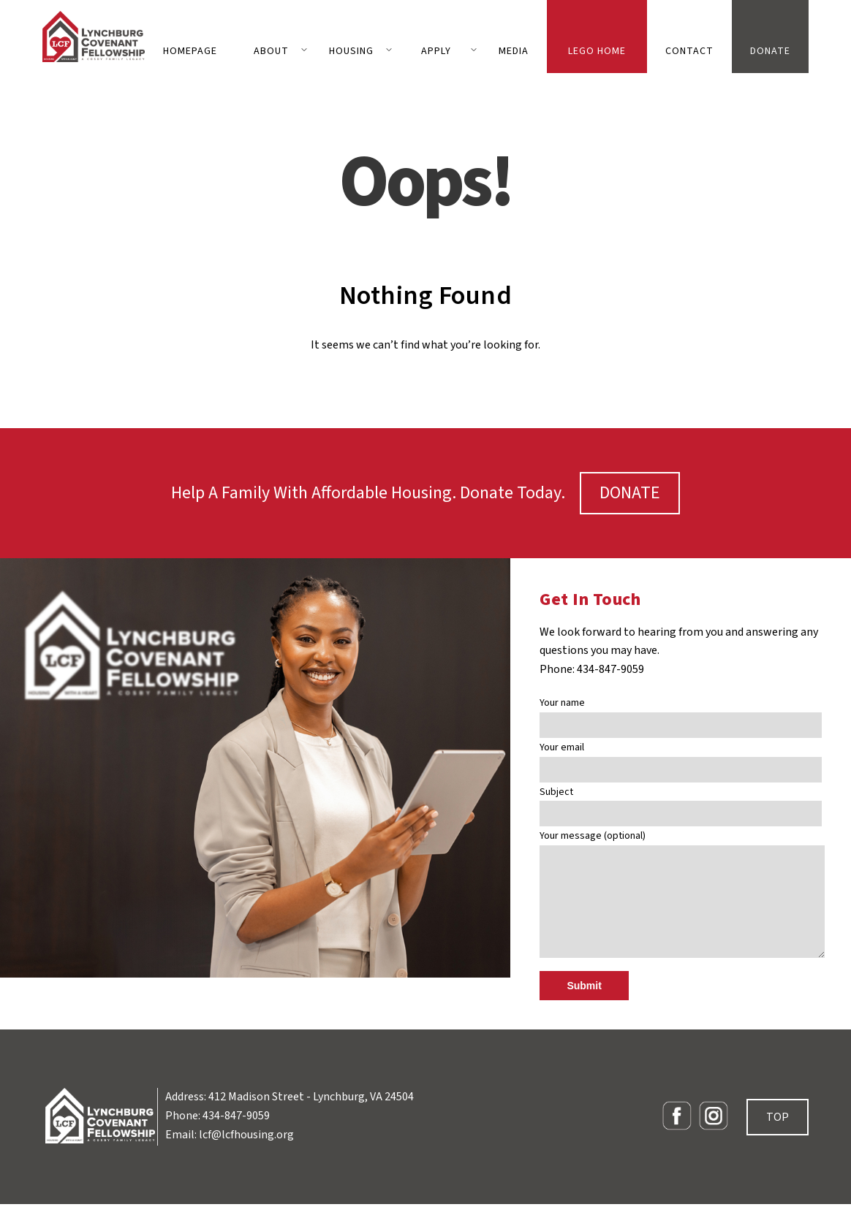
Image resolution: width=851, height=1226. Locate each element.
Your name (681, 714)
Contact (689, 51)
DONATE (630, 493)
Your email (681, 758)
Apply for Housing (436, 58)
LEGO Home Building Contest (597, 58)
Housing (351, 51)
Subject (681, 803)
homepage (190, 51)
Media (514, 51)
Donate (770, 51)
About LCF (271, 58)
